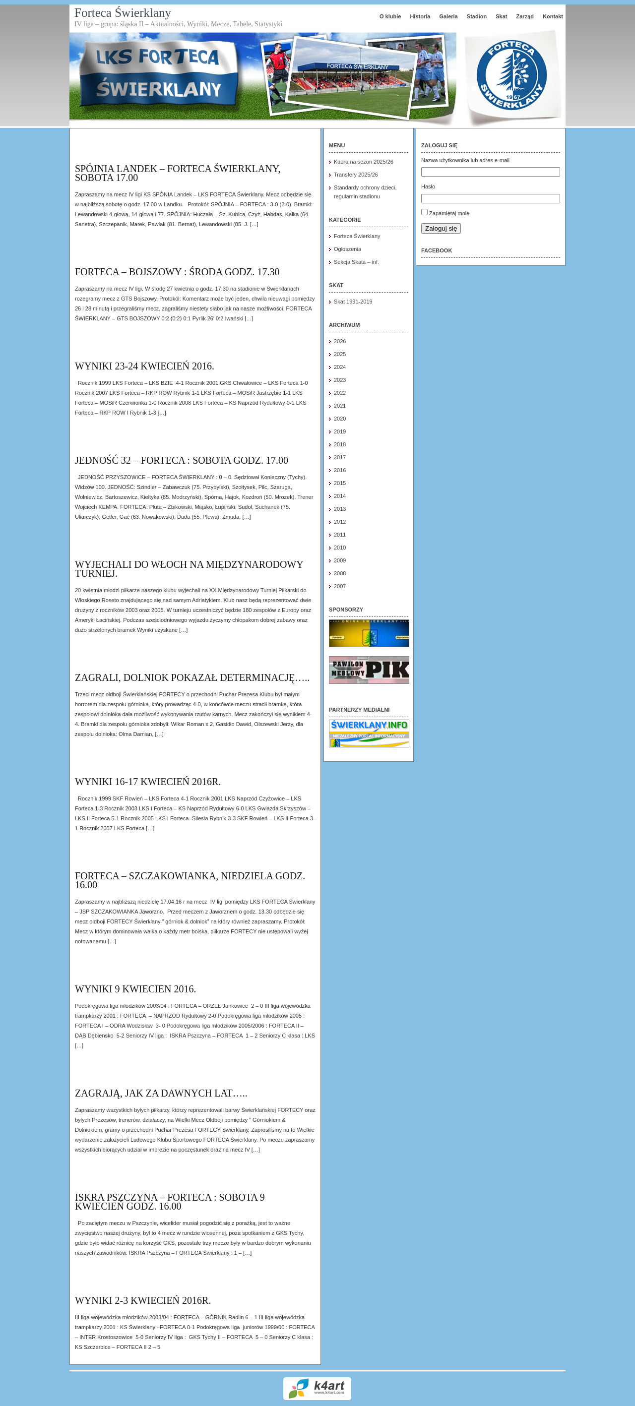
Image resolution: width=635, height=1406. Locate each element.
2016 (340, 470)
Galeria (448, 16)
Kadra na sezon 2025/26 (363, 162)
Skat (501, 16)
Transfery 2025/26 (356, 175)
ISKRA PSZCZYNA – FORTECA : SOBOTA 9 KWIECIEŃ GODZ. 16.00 (170, 1202)
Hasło (428, 186)
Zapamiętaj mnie (449, 213)
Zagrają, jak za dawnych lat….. (161, 1093)
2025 (340, 354)
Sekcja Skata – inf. (356, 262)
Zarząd (525, 16)
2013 (340, 509)
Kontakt (553, 16)
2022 (340, 393)
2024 (340, 367)
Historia (420, 16)
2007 (340, 586)
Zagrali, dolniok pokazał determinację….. (192, 677)
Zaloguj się (441, 228)
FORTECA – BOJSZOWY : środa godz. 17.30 (177, 271)
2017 (340, 457)
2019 (340, 431)
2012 (340, 522)
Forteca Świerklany (122, 12)
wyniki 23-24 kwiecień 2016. (144, 366)
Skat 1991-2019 (353, 302)
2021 (340, 406)
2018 (340, 444)
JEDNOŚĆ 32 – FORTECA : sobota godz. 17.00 (181, 460)
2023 (340, 380)
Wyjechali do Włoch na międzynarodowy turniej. (189, 569)
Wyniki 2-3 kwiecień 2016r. (143, 1300)
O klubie (390, 16)
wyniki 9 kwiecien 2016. (135, 988)
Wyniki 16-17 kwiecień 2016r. (148, 781)
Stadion (477, 16)
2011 (340, 535)
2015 (340, 483)
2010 (340, 547)
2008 (340, 573)
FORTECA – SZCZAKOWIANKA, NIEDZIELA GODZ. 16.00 (190, 880)
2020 (340, 419)
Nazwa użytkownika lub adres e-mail (465, 160)
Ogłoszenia (347, 249)
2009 (340, 560)
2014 (340, 496)
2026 (340, 341)
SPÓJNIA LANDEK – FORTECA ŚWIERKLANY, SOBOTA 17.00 (178, 173)
